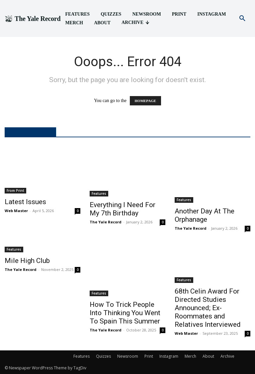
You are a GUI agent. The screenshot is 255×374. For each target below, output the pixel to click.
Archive (227, 356)
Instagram (168, 356)
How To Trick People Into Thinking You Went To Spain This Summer (125, 313)
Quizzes (103, 356)
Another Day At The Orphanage (204, 215)
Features (99, 193)
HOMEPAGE (145, 101)
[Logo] (32, 19)
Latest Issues (25, 202)
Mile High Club (27, 261)
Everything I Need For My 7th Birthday (122, 209)
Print (148, 356)
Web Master (16, 210)
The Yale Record (106, 221)
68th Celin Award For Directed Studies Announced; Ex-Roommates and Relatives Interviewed (208, 307)
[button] (242, 19)
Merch (190, 356)
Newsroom (127, 356)
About (208, 356)
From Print (15, 190)
